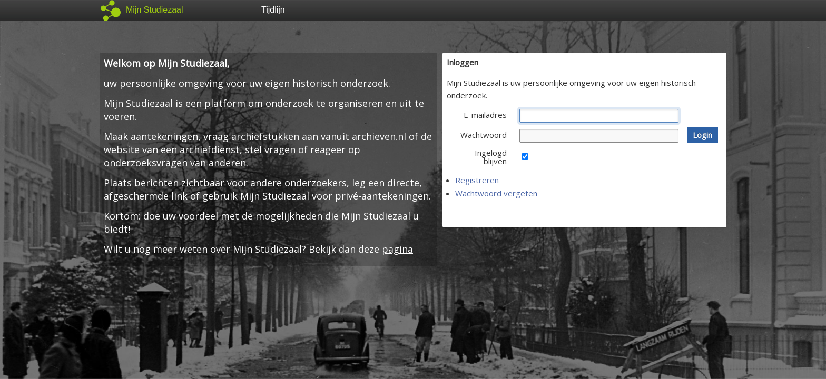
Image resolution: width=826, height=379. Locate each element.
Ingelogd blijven (491, 156)
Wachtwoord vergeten (496, 193)
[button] (702, 135)
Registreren (477, 180)
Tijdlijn (273, 9)
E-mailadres (485, 114)
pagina (397, 249)
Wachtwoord (483, 134)
